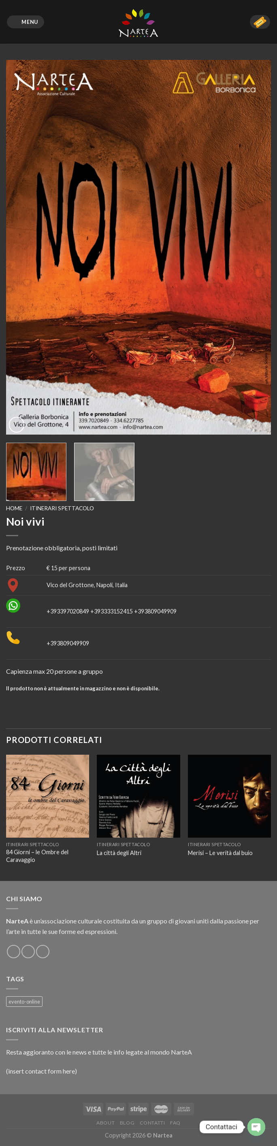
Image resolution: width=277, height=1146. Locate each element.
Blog (127, 1123)
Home (14, 508)
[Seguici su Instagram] (28, 951)
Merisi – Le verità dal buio (220, 852)
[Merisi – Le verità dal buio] (229, 796)
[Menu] (26, 22)
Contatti (152, 1123)
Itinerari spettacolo (62, 508)
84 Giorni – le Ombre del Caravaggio (37, 856)
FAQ (175, 1123)
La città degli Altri (119, 852)
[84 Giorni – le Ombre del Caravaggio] (47, 796)
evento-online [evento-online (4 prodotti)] (24, 1001)
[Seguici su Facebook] (13, 951)
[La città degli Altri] (138, 796)
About (105, 1123)
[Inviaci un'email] (42, 951)
